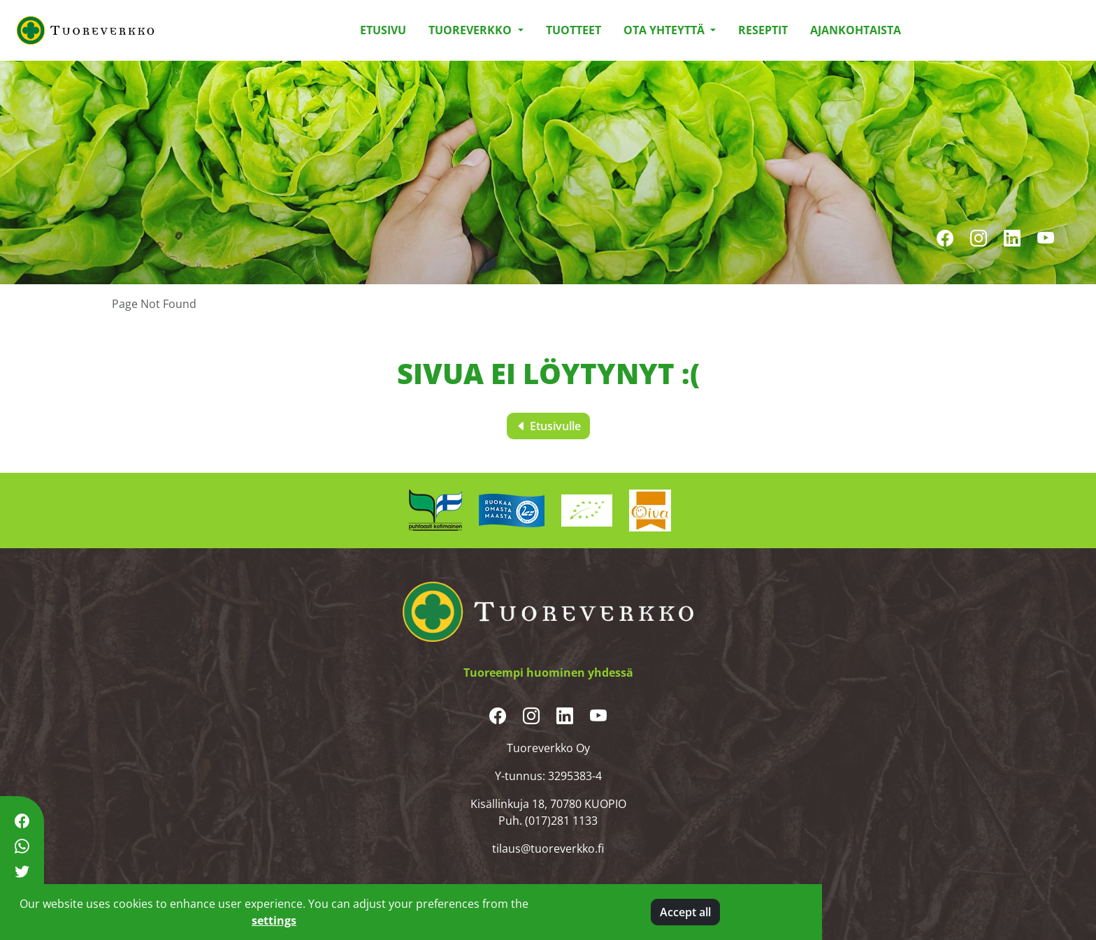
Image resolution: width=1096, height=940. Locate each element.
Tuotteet (573, 30)
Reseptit (763, 30)
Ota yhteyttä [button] (665, 30)
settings (274, 920)
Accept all (685, 912)
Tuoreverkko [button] (471, 30)
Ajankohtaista (855, 30)
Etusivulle (548, 426)
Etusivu (383, 30)
